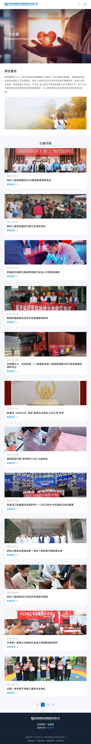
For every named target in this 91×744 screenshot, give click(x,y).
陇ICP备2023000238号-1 (55, 737)
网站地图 (40, 741)
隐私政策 (50, 741)
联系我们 (31, 741)
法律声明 (60, 741)
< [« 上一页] (37, 704)
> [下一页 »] (53, 704)
